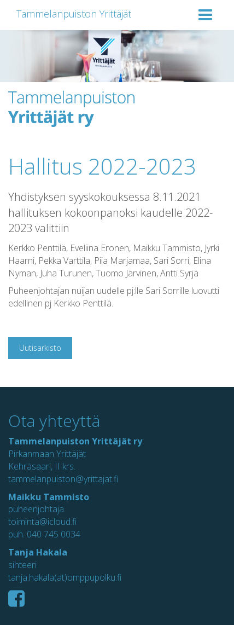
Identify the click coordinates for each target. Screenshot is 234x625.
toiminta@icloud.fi (42, 522)
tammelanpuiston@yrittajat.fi (63, 479)
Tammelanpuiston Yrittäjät (73, 13)
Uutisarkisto (40, 348)
